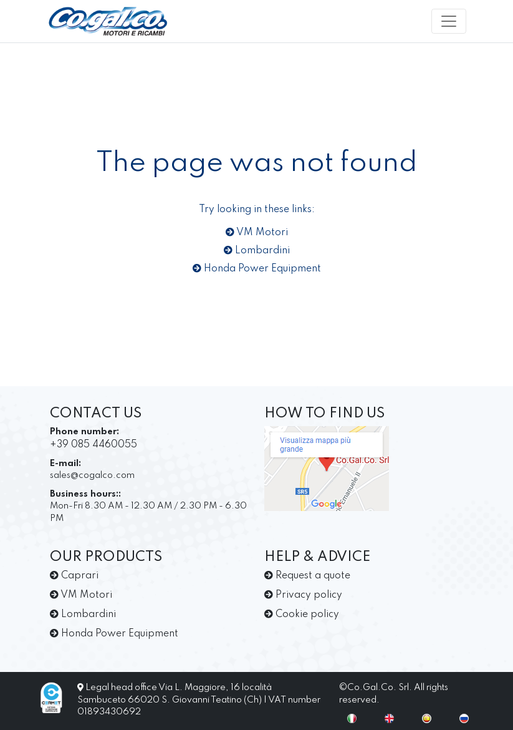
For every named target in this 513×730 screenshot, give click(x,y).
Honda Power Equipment (257, 269)
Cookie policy (301, 615)
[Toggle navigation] (448, 21)
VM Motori (257, 233)
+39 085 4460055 (93, 445)
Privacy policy (303, 595)
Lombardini (257, 251)
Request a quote (307, 576)
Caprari (74, 576)
